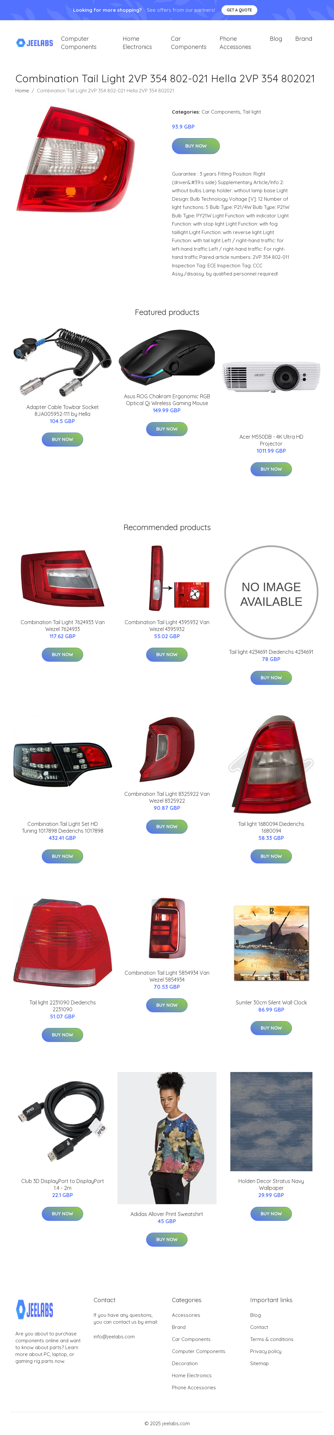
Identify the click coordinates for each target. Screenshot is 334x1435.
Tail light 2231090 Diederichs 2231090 (62, 1006)
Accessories (186, 1315)
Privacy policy (265, 1351)
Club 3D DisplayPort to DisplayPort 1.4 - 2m (62, 1185)
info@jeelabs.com (114, 1337)
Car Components (188, 43)
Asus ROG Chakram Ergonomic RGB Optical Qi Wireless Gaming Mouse (167, 400)
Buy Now (195, 147)
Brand (303, 39)
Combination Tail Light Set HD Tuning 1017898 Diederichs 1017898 (62, 827)
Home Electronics (137, 43)
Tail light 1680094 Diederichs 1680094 (271, 827)
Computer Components (79, 43)
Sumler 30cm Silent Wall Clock (271, 1003)
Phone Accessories (235, 43)
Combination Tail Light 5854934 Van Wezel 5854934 (167, 976)
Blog (276, 39)
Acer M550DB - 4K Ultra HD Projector (271, 440)
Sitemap (259, 1364)
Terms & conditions (272, 1339)
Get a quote (239, 10)
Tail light (252, 112)
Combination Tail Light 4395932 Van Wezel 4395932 (167, 626)
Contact (259, 1327)
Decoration (185, 1364)
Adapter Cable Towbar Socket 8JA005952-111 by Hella (62, 411)
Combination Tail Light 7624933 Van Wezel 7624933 (63, 626)
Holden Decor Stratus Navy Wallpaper (271, 1185)
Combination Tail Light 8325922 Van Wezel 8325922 (167, 798)
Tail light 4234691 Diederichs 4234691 (271, 652)
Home (22, 91)
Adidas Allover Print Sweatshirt (166, 1214)
